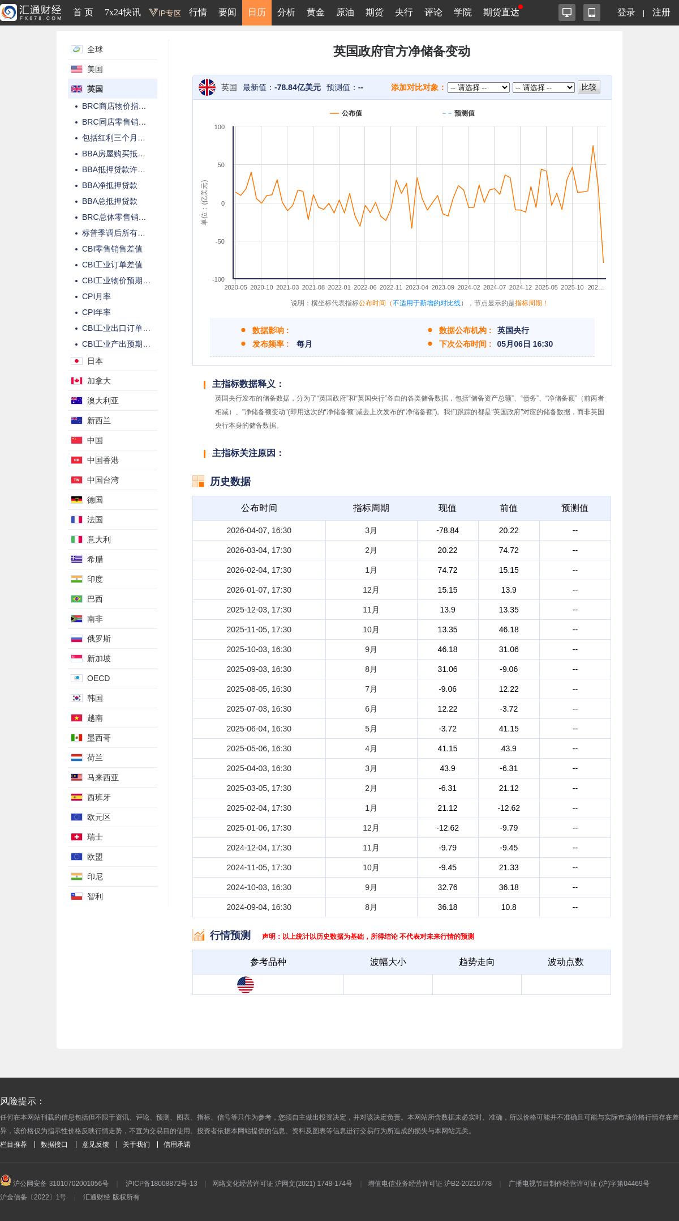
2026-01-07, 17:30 (259, 589)
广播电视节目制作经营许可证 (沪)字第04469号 (579, 1184)
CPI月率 (96, 296)
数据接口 (54, 1144)
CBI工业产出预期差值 (120, 343)
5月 (371, 728)
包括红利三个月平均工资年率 (133, 137)
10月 (371, 629)
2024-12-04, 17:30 (259, 847)
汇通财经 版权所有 (111, 1197)
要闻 (227, 12)
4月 (371, 748)
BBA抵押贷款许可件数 (121, 169)
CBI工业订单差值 (112, 264)
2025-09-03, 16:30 (259, 669)
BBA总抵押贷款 (109, 201)
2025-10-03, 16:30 (259, 649)
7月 (371, 689)
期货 (375, 12)
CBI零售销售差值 (112, 248)
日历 (257, 12)
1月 (371, 570)
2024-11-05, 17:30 (259, 867)
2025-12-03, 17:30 (259, 609)
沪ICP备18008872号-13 (161, 1184)
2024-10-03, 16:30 (259, 887)
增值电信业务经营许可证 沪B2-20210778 (430, 1184)
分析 (286, 12)
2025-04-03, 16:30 (259, 768)
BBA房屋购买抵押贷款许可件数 (137, 153)
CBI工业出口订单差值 (120, 328)
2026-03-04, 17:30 (259, 550)
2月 (371, 550)
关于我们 (136, 1144)
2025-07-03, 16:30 (259, 708)
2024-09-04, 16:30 (259, 907)
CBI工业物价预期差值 (120, 280)
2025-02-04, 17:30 (259, 807)
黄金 (316, 12)
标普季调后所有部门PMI (124, 232)
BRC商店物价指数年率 (122, 105)
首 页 (83, 12)
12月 (371, 589)
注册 (661, 12)
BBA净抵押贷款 (109, 185)
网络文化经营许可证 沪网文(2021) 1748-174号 (282, 1184)
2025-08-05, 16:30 (259, 689)
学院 (463, 12)
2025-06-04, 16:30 (259, 728)
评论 (433, 12)
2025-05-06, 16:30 (259, 748)
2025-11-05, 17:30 (259, 629)
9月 (371, 649)
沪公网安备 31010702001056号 (54, 1184)
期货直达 (501, 12)
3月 (371, 530)
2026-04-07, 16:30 (259, 530)
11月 (371, 609)
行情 (198, 12)
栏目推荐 (13, 1144)
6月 (371, 708)
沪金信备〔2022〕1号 (33, 1197)
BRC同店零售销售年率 (122, 121)
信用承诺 (177, 1144)
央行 (404, 12)
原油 (345, 12)
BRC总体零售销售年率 (122, 217)
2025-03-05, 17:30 (259, 788)
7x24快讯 (123, 12)
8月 (371, 669)
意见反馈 (95, 1144)
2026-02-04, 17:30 (259, 570)
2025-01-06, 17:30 (259, 827)
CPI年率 (96, 312)
